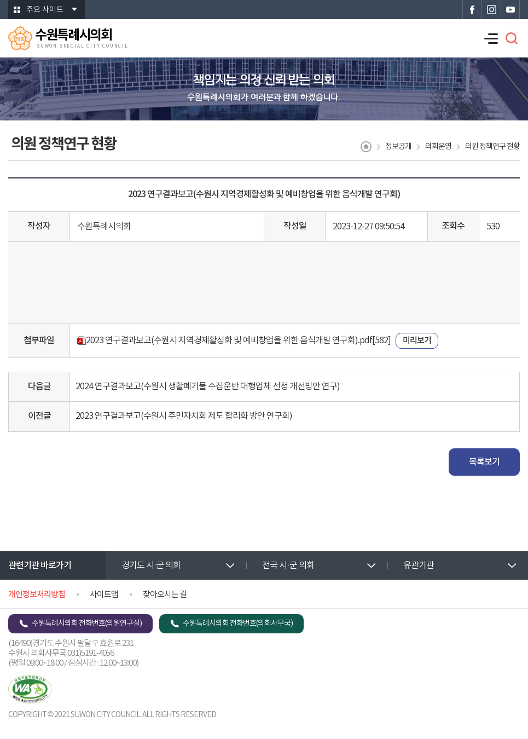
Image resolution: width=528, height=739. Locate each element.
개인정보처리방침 (36, 594)
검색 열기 (512, 38)
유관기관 (418, 565)
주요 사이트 (44, 9)
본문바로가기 (0, 0)
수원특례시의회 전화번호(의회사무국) (238, 623)
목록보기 (484, 462)
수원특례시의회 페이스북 (471, 9)
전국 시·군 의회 (288, 565)
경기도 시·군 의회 (151, 565)
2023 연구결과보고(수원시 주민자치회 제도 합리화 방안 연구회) (184, 416)
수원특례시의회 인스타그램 (491, 9)
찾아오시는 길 (165, 594)
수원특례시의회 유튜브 (510, 9)
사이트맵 (104, 594)
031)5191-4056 (90, 653)
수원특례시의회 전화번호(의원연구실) (87, 623)
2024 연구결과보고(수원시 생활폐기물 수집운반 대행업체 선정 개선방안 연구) (208, 386)
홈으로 (366, 146)
